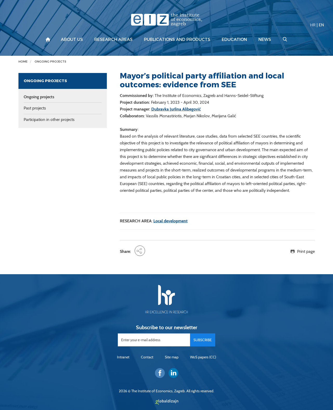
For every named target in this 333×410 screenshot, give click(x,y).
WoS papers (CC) (203, 357)
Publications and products (177, 39)
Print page (306, 251)
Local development (170, 220)
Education (234, 39)
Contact (147, 357)
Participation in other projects (49, 119)
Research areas (113, 39)
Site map (172, 357)
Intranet (123, 357)
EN (321, 24)
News (264, 39)
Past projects (35, 108)
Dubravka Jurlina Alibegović (176, 109)
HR (313, 24)
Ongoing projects (50, 62)
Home (23, 62)
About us (72, 39)
